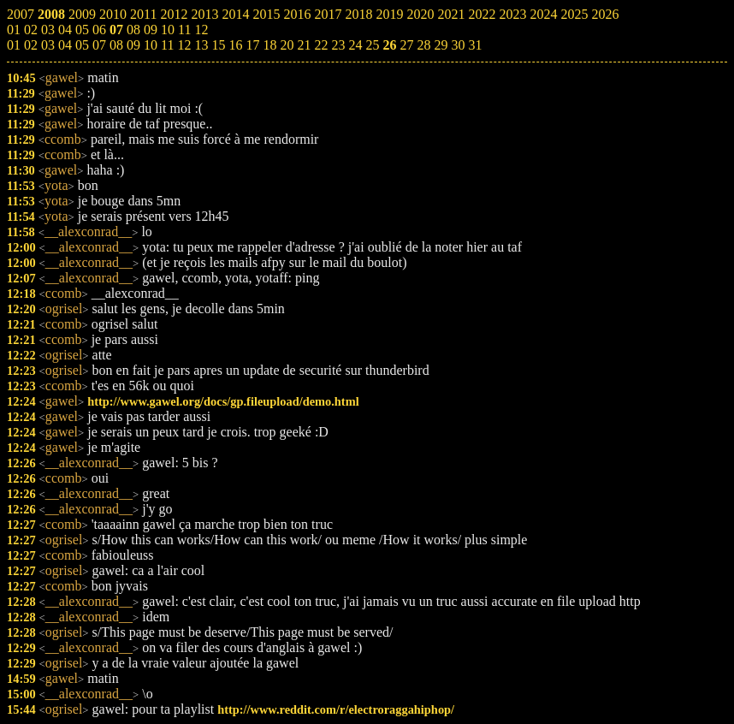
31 (475, 45)
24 (355, 45)
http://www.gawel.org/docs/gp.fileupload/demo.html (222, 401)
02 (31, 45)
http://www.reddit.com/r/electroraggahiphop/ (335, 709)
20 (286, 45)
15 (218, 45)
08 (116, 45)
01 (14, 45)
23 (338, 45)
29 (440, 45)
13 (201, 45)
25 (372, 45)
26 (389, 45)
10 (150, 45)
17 (252, 45)
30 (458, 45)
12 (184, 45)
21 (304, 45)
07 (99, 45)
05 (82, 45)
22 (321, 45)
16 (235, 45)
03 (48, 45)
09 (133, 45)
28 (423, 45)
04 (65, 45)
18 (269, 45)
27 (406, 45)
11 (167, 45)
